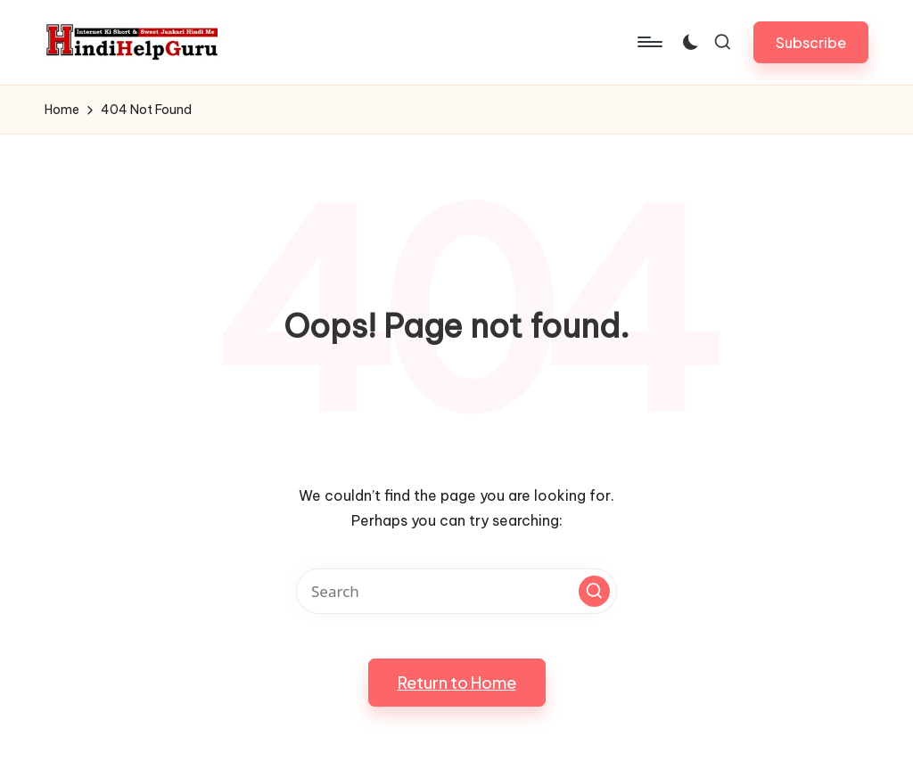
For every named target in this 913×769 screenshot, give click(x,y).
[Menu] (648, 42)
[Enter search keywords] (456, 591)
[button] (810, 42)
